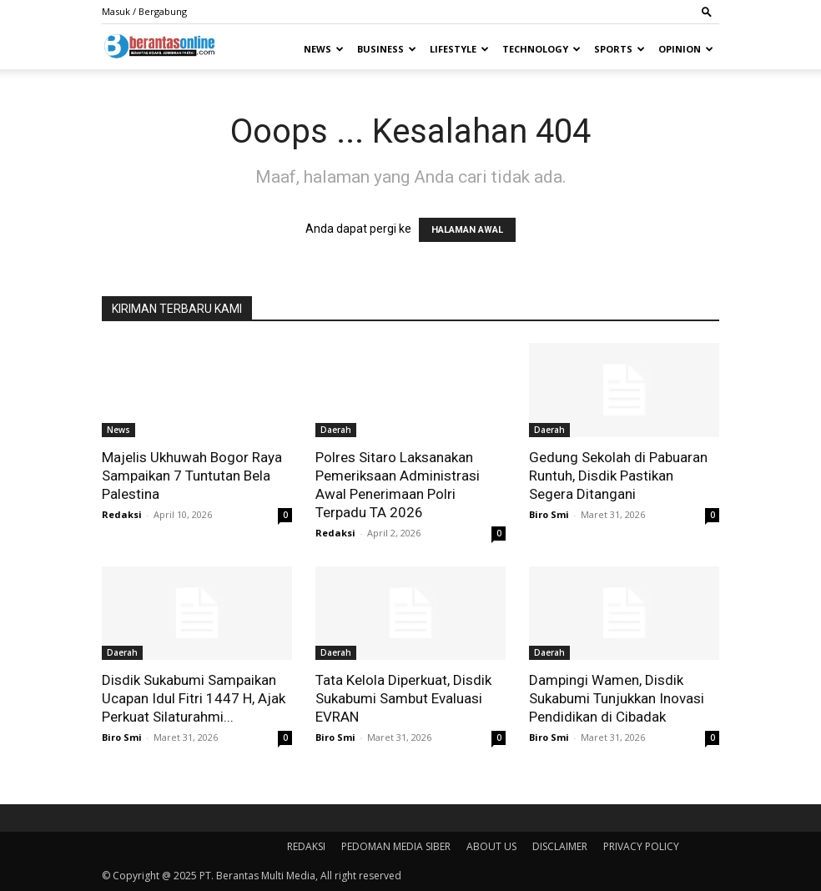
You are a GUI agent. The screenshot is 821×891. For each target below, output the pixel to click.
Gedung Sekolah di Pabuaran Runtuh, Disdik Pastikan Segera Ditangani (618, 475)
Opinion (685, 49)
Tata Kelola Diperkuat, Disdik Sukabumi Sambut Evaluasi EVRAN (403, 698)
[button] (706, 11)
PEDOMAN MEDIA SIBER (396, 846)
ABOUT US (491, 846)
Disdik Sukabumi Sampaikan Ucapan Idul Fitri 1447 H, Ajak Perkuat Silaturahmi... (193, 698)
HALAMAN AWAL (467, 229)
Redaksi (122, 514)
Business (386, 49)
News (324, 49)
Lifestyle (459, 49)
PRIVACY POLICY (641, 846)
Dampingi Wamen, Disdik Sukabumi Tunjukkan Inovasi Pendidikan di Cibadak (616, 698)
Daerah (335, 429)
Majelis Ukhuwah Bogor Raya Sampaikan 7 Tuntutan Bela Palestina (192, 475)
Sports (619, 49)
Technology (541, 49)
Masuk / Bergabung (144, 11)
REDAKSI (306, 846)
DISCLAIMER (559, 846)
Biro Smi (549, 514)
